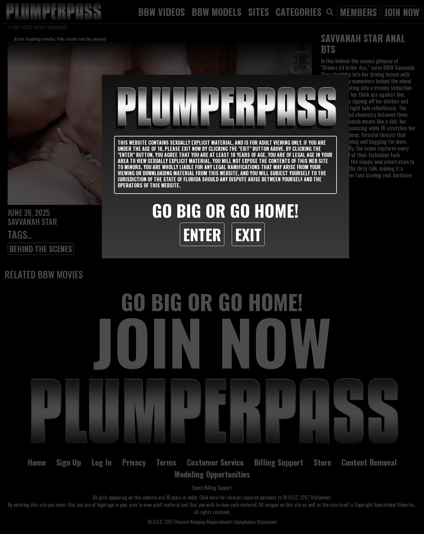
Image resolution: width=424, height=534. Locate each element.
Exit (248, 234)
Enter (202, 234)
